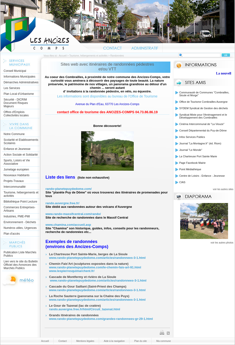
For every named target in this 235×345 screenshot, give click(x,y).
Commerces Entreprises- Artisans (19, 209)
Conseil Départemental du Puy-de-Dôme (203, 130)
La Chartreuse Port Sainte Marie (198, 156)
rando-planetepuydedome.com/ (68, 189)
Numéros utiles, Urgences (20, 228)
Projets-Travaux (14, 181)
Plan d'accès (12, 233)
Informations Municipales (19, 76)
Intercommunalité (15, 186)
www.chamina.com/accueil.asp (68, 224)
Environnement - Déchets (20, 222)
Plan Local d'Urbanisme (19, 94)
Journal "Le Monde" (190, 149)
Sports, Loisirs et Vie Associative (17, 162)
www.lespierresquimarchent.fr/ (72, 271)
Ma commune (163, 341)
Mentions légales (85, 341)
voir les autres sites (223, 189)
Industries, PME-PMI (17, 216)
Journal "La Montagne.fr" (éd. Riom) (200, 143)
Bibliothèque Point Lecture (20, 201)
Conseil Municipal (15, 71)
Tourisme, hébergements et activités (88, 55)
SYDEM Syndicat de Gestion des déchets (203, 108)
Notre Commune (14, 134)
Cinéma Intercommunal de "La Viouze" (201, 124)
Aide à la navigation (114, 341)
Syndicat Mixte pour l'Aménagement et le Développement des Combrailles (203, 116)
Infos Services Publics (192, 137)
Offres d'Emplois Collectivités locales (16, 113)
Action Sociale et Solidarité (21, 154)
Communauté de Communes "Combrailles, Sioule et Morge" (204, 94)
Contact (113, 47)
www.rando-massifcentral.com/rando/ (73, 214)
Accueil (49, 34)
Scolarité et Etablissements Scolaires (21, 141)
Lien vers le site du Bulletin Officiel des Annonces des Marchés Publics (21, 265)
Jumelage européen (16, 169)
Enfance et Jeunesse (17, 149)
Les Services (12, 88)
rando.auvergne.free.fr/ (62, 203)
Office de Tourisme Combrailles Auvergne (203, 101)
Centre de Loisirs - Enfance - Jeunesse (202, 175)
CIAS (182, 182)
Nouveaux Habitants (16, 175)
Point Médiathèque (190, 169)
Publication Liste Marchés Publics (20, 254)
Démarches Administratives (21, 82)
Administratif (144, 47)
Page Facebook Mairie (192, 162)
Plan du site (140, 341)
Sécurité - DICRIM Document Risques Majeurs (16, 103)
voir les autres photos (222, 242)
